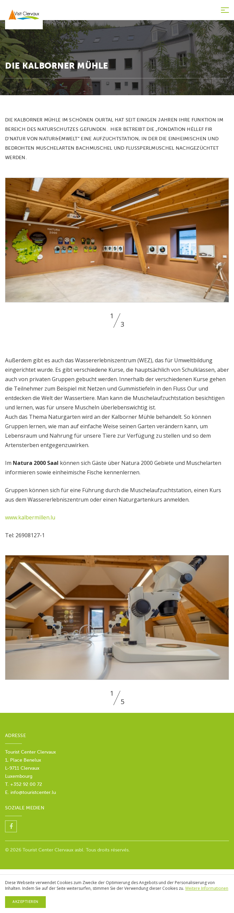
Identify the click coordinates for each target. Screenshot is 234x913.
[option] (117, 240)
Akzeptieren (25, 902)
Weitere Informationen (206, 888)
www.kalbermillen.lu (30, 517)
